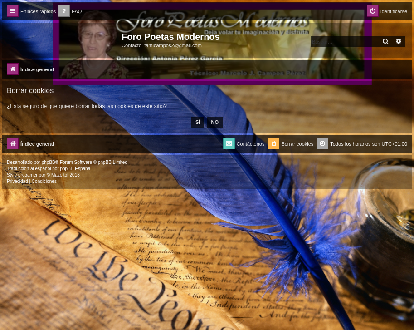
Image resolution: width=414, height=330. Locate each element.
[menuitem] (70, 11)
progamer (28, 174)
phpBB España (75, 168)
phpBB (48, 162)
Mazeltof (59, 174)
